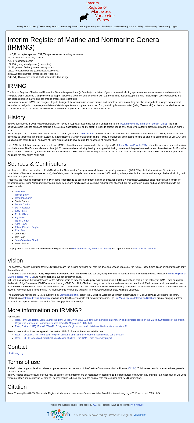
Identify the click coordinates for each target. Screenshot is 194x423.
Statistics (107, 26)
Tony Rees (20, 191)
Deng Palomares (23, 198)
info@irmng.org (15, 353)
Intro (19, 26)
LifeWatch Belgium (68, 295)
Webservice (120, 26)
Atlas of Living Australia (144, 248)
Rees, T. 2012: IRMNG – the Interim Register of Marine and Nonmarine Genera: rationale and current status (69, 334)
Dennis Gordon (22, 204)
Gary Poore (21, 211)
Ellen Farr (20, 230)
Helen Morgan (22, 220)
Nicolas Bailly (21, 194)
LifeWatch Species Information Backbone (135, 298)
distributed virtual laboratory (36, 298)
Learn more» (140, 415)
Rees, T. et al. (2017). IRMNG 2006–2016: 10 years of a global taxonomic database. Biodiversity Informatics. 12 (71, 326)
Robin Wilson (21, 214)
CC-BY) (132, 368)
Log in (174, 26)
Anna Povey (21, 224)
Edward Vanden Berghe (27, 227)
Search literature (61, 26)
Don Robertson (22, 207)
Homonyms (94, 26)
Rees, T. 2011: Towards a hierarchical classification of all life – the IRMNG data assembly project (63, 338)
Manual (132, 26)
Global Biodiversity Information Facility (91, 248)
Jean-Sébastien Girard (26, 240)
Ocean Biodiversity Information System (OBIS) (143, 123)
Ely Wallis (20, 217)
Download (163, 26)
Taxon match (78, 26)
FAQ (140, 26)
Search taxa (30, 26)
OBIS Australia (87, 133)
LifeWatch (150, 26)
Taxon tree (44, 26)
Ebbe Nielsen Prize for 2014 (133, 145)
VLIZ (94, 405)
